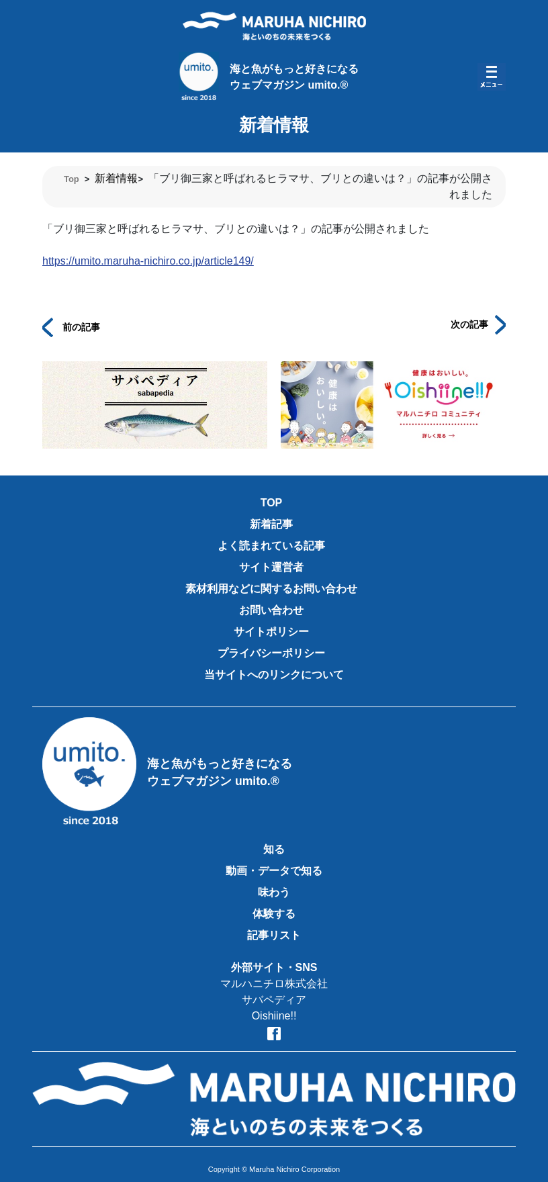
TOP (272, 502)
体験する (274, 913)
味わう (274, 892)
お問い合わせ (271, 610)
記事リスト (274, 935)
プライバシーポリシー (271, 653)
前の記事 (71, 326)
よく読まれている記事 (271, 545)
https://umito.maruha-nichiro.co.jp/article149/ (148, 261)
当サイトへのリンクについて (274, 674)
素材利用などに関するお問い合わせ (271, 588)
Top (71, 179)
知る (274, 849)
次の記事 (478, 323)
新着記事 (271, 524)
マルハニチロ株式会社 (274, 983)
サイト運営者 (271, 567)
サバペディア (274, 999)
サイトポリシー (271, 631)
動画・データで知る (274, 870)
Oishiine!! (274, 1015)
